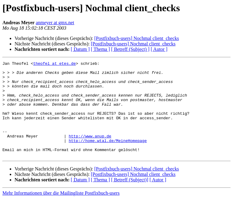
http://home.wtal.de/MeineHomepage (108, 157)
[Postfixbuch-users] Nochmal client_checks (136, 38)
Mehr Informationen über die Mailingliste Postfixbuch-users (61, 212)
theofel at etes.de (54, 64)
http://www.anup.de (90, 151)
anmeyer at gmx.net (55, 22)
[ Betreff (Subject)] (129, 198)
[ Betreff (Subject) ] (130, 49)
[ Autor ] (159, 49)
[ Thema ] (100, 49)
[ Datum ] (80, 49)
